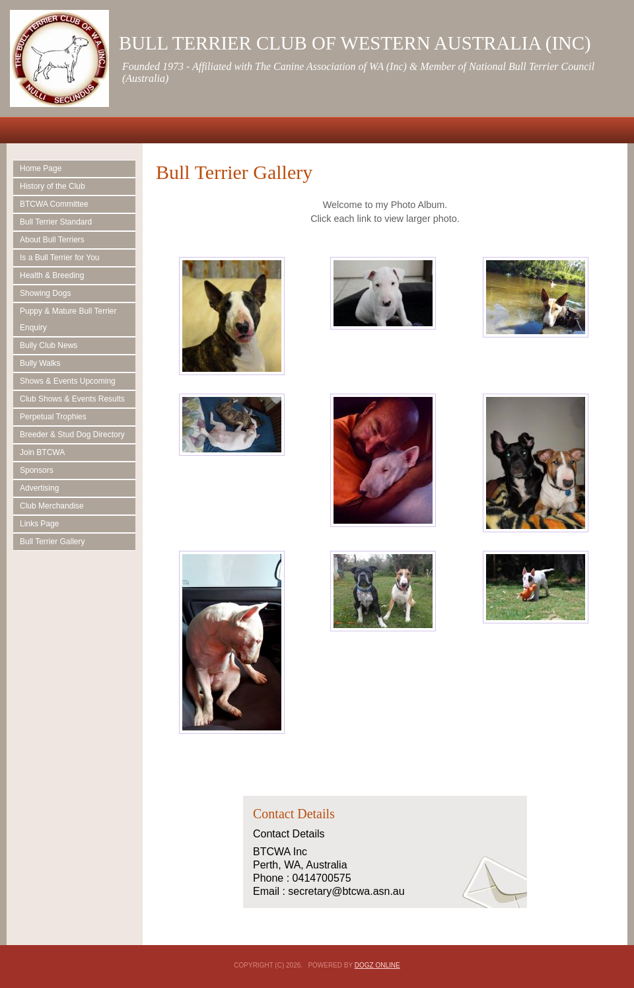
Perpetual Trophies (53, 416)
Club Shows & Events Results (72, 399)
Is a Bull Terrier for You (60, 257)
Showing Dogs (45, 293)
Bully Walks (40, 363)
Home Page (40, 168)
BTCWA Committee (54, 204)
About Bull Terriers (52, 239)
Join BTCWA (42, 452)
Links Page (39, 523)
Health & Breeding (52, 275)
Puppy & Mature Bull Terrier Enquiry (68, 319)
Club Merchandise (52, 506)
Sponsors (36, 470)
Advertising (39, 488)
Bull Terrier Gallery (52, 541)
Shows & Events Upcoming (68, 381)
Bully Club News (48, 345)
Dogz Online (377, 965)
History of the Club (52, 186)
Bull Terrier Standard (56, 222)
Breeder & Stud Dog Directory (72, 434)
